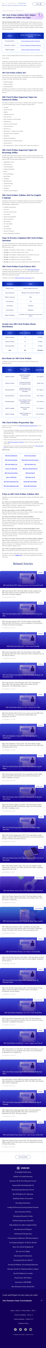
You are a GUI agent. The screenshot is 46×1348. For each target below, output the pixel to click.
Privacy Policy (26, 1310)
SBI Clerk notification (33, 269)
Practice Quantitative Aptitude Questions (30, 45)
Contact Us (29, 1319)
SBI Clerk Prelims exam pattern (23, 278)
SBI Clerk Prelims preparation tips (28, 425)
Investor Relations (19, 1319)
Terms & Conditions (20, 1315)
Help (12, 1310)
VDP (32, 1310)
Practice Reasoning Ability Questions (30, 41)
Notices (18, 1310)
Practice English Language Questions (30, 49)
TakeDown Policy (23, 1323)
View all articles (23, 1157)
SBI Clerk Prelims (12, 3)
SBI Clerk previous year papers (16, 442)
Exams (3, 3)
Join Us (29, 1315)
